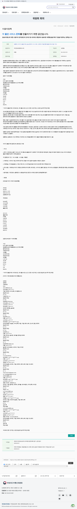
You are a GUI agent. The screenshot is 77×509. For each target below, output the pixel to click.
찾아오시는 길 (62, 488)
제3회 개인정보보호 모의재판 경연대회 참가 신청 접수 (27, 441)
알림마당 (36, 12)
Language (71, 4)
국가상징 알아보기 (60, 4)
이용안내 (61, 491)
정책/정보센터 (25, 12)
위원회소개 (46, 12)
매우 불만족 (36, 464)
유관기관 (62, 476)
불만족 (27, 464)
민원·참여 (14, 12)
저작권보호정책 (13, 504)
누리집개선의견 (6, 476)
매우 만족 (7, 464)
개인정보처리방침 (6, 504)
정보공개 (4, 12)
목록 (71, 435)
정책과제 (66, 26)
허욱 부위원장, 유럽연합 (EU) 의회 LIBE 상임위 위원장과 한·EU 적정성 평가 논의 (34, 447)
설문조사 (23, 476)
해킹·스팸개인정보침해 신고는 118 (26, 504)
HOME (55, 26)
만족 (15, 464)
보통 (21, 464)
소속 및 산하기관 (44, 476)
